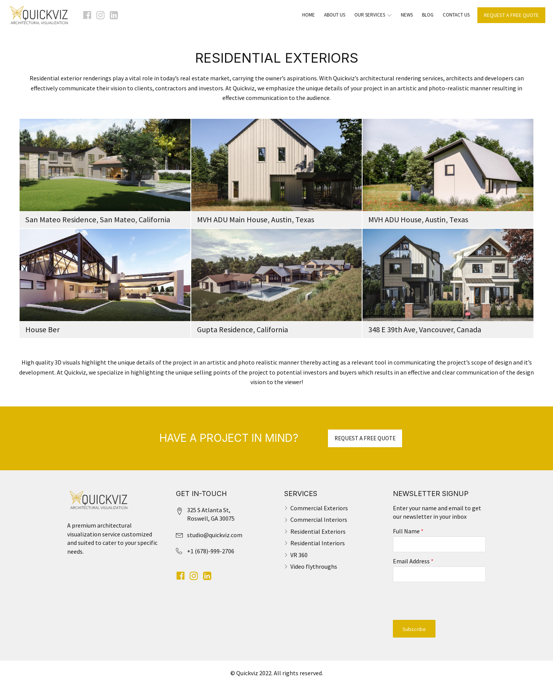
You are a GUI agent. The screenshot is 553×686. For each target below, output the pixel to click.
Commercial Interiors (318, 519)
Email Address (413, 561)
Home (304, 15)
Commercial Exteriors (319, 508)
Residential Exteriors (318, 531)
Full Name (408, 531)
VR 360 (299, 555)
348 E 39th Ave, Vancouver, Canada (424, 330)
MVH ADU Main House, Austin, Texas (255, 220)
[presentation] (439, 601)
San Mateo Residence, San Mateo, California (97, 220)
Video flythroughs (313, 566)
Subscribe (414, 629)
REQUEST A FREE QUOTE (511, 15)
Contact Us (451, 15)
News (402, 15)
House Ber (42, 330)
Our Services (368, 15)
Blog (423, 15)
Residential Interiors (317, 543)
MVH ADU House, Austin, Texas (418, 220)
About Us (330, 15)
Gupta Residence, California (242, 330)
